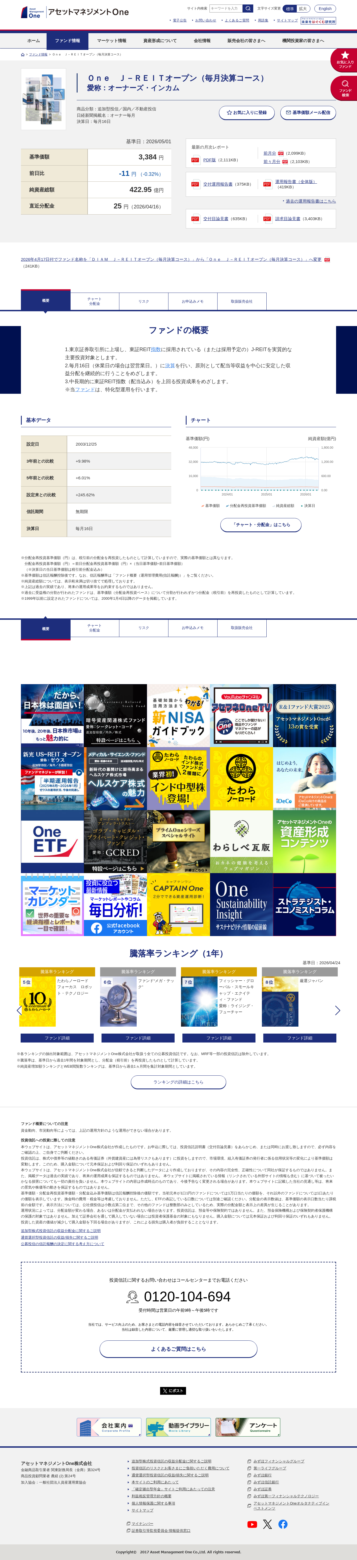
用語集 (263, 20)
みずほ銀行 (263, 1475)
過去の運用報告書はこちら (311, 201)
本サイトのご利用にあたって (155, 1482)
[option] (57, 1005)
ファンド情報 (38, 54)
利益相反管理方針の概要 (152, 1496)
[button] (19, 1010)
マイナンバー (142, 1524)
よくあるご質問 (237, 20)
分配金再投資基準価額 (245, 506)
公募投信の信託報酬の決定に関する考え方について (62, 1244)
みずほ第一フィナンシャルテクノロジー (286, 1496)
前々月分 (272, 161)
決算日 (307, 506)
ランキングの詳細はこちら (178, 1082)
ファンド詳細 (57, 1038)
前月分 (270, 153)
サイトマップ (287, 20)
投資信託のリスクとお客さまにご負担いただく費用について (181, 1468)
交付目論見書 (215, 218)
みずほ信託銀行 (266, 1482)
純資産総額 (282, 506)
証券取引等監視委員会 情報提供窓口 (161, 1531)
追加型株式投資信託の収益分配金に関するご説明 (61, 1231)
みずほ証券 (263, 1489)
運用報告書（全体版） (296, 181)
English (325, 8)
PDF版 (209, 159)
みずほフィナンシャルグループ (279, 1461)
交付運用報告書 (218, 184)
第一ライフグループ (270, 1468)
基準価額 (210, 506)
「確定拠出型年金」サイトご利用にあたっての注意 (173, 1489)
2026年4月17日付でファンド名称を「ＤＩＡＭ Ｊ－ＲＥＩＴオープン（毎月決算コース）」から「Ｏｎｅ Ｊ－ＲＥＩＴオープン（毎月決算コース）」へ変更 (171, 259)
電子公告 (180, 20)
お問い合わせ (205, 20)
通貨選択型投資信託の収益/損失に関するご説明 (59, 1237)
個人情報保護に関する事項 (153, 1503)
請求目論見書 (287, 218)
